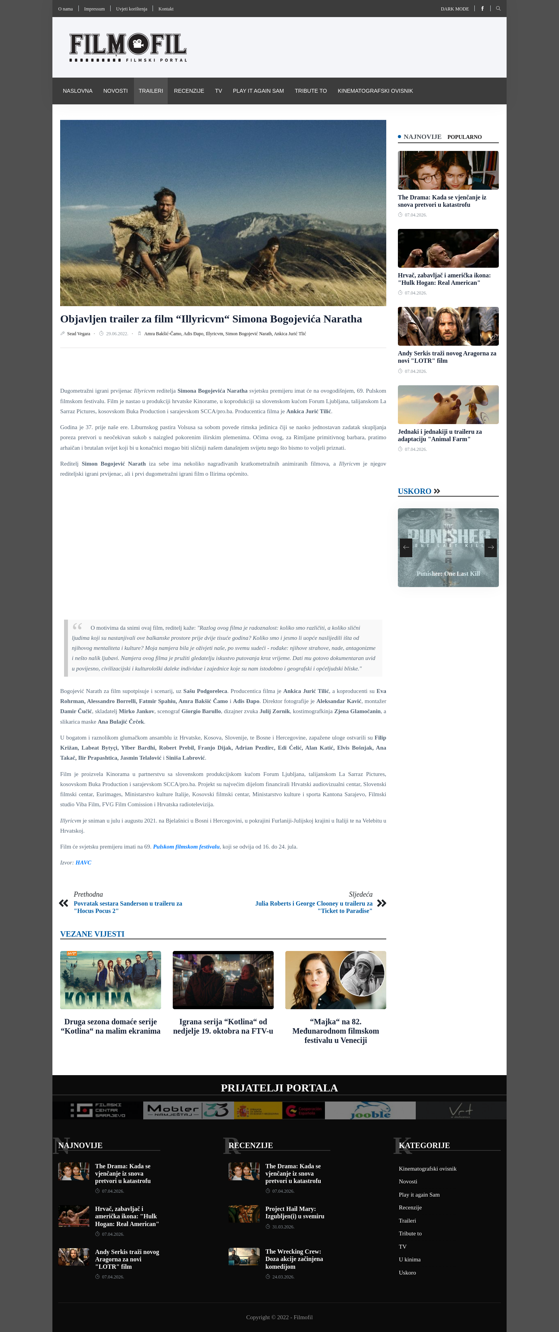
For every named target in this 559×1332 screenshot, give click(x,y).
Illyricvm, (216, 333)
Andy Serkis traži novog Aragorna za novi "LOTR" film (127, 1259)
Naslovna (77, 91)
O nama (65, 9)
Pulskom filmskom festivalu (186, 847)
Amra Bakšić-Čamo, (163, 333)
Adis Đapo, (194, 333)
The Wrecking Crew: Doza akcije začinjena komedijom (294, 1259)
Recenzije (189, 91)
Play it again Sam (258, 91)
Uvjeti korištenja (131, 9)
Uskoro (415, 491)
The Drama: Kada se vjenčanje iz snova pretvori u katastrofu (123, 1173)
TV (218, 91)
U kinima (410, 1259)
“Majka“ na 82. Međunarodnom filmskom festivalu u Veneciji (335, 1030)
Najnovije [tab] (424, 136)
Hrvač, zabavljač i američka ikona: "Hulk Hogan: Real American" (127, 1216)
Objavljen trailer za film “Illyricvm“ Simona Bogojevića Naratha (211, 319)
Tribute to (311, 91)
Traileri (151, 91)
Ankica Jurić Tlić (290, 333)
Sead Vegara (79, 333)
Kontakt (166, 9)
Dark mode (455, 9)
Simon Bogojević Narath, (250, 333)
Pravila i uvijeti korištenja (104, 117)
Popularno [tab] (467, 137)
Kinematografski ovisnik (375, 91)
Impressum (94, 9)
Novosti (115, 91)
